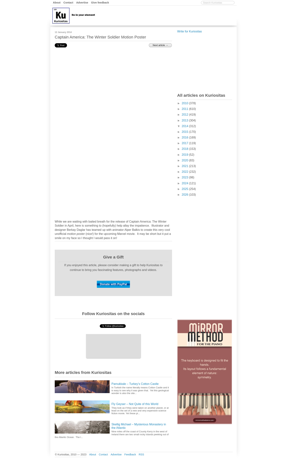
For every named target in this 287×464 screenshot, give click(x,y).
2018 (185, 148)
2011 (185, 108)
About (57, 2)
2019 (185, 154)
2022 (185, 171)
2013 (185, 120)
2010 (185, 103)
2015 (185, 131)
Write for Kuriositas (189, 31)
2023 (185, 177)
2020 (185, 160)
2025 (185, 189)
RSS (141, 454)
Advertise (82, 2)
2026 (185, 194)
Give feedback (100, 2)
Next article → (160, 45)
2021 (185, 166)
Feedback (130, 454)
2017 (185, 143)
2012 (185, 114)
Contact (68, 2)
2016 (185, 137)
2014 (185, 126)
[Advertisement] (169, 15)
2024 (185, 183)
